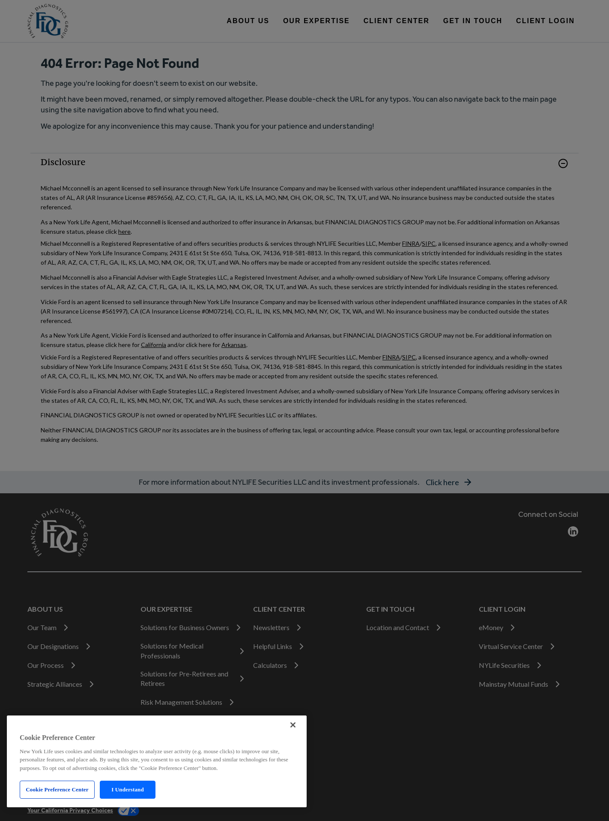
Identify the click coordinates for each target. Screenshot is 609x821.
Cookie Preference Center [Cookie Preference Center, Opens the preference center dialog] (57, 789)
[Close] (293, 724)
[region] (157, 761)
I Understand (127, 789)
